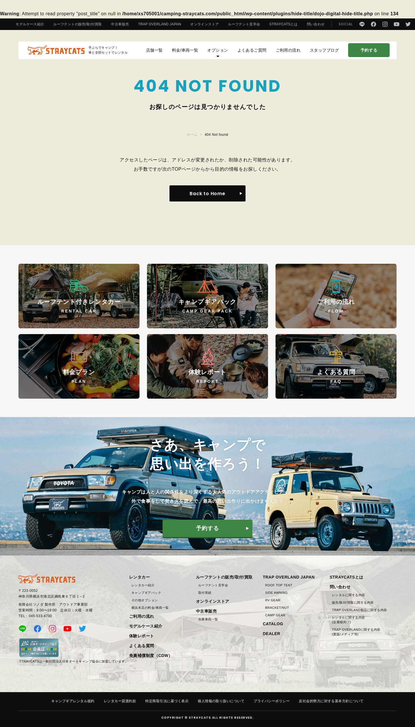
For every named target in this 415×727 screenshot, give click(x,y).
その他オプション (144, 600)
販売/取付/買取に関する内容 (353, 602)
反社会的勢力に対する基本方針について (331, 701)
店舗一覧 (152, 53)
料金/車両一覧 (185, 53)
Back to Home (207, 193)
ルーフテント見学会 (244, 24)
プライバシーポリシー (272, 701)
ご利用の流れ (288, 53)
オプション (217, 55)
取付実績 (205, 592)
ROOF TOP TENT (279, 585)
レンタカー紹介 (142, 585)
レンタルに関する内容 (348, 595)
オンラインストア (204, 24)
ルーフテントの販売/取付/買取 (77, 24)
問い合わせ (316, 24)
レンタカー (139, 577)
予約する (369, 53)
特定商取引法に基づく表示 (166, 701)
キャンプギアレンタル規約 (73, 701)
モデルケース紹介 (30, 24)
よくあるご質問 (252, 53)
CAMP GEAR (275, 615)
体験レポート (141, 636)
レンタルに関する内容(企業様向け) (348, 620)
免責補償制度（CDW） (151, 655)
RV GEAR (272, 600)
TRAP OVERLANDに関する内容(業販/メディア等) (356, 632)
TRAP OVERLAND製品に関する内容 (359, 610)
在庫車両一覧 (208, 619)
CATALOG (273, 623)
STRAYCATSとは (283, 24)
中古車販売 (120, 24)
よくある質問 (141, 645)
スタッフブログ (324, 53)
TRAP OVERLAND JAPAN (159, 24)
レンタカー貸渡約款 (120, 701)
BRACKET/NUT (277, 607)
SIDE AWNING (276, 592)
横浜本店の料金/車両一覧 (150, 607)
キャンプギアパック (146, 592)
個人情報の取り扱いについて (221, 701)
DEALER (271, 633)
